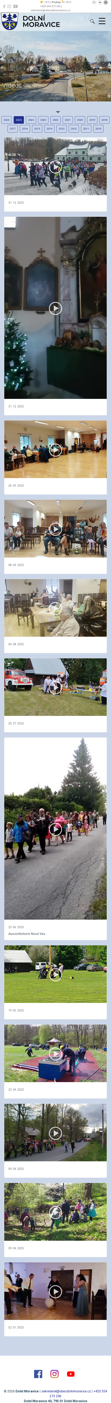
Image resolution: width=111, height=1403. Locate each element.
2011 (86, 128)
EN (100, 2)
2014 (49, 128)
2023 (43, 119)
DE (106, 2)
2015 (37, 128)
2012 (74, 128)
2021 (68, 119)
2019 (92, 119)
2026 (6, 119)
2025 (19, 119)
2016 (25, 128)
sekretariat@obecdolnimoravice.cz (66, 1391)
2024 (31, 119)
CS (94, 2)
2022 (55, 119)
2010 (98, 128)
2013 (61, 128)
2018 (104, 119)
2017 (13, 128)
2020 (80, 119)
